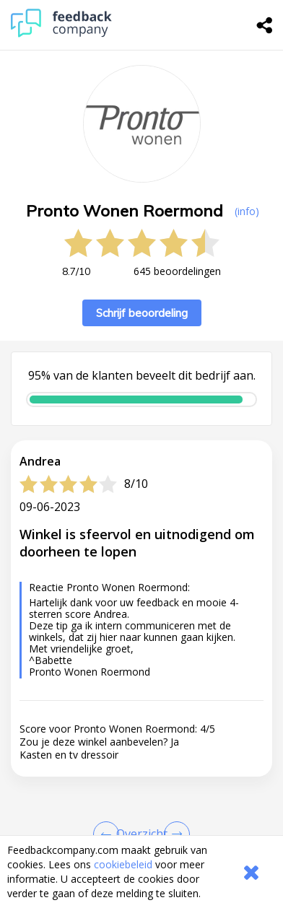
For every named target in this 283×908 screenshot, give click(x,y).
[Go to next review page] (174, 834)
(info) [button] (247, 211)
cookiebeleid (123, 864)
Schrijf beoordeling (142, 313)
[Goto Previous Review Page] (109, 834)
